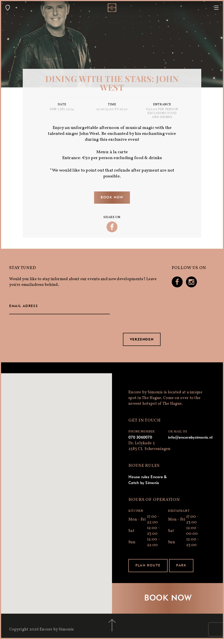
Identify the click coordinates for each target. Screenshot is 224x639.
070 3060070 (140, 437)
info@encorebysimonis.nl (190, 437)
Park (181, 565)
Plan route (148, 565)
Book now (112, 197)
